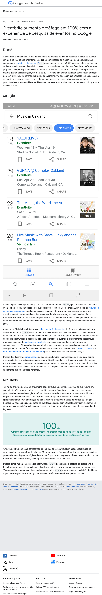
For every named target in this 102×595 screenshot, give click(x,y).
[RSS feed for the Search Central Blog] (27, 562)
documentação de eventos (53, 329)
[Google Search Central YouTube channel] (75, 556)
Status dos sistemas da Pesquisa (50, 591)
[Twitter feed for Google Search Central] (27, 568)
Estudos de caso (13, 11)
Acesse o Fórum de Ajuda (14, 583)
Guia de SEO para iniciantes (47, 587)
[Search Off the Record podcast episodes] (75, 562)
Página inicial (8, 21)
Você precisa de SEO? (45, 583)
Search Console (85, 348)
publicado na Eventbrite (35, 342)
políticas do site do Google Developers (27, 489)
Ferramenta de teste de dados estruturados (23, 351)
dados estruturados (31, 63)
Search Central (28, 3)
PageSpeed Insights (77, 591)
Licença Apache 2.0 (71, 487)
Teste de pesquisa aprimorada (82, 587)
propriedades (31, 357)
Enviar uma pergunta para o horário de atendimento (18, 588)
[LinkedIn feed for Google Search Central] (27, 556)
